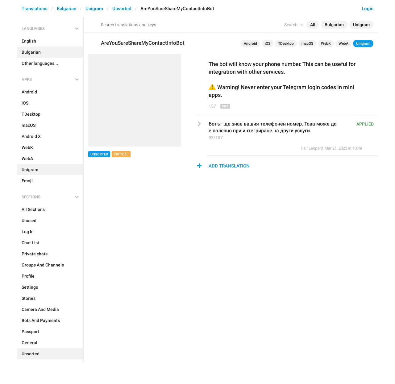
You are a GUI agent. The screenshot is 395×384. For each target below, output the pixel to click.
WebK (326, 43)
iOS (267, 43)
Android (250, 43)
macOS (307, 43)
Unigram (94, 8)
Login (367, 8)
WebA (343, 43)
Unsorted (121, 8)
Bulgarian (66, 8)
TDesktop (286, 43)
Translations (35, 8)
